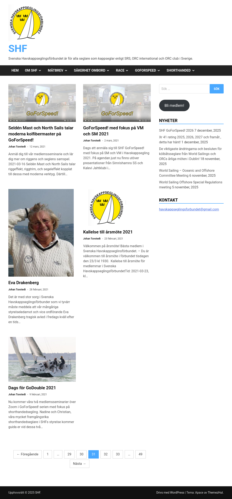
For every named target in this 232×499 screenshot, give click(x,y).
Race (124, 70)
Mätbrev (59, 70)
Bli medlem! (174, 105)
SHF (17, 48)
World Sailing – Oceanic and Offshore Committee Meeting (187, 173)
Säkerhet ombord (93, 70)
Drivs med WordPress (170, 492)
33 (118, 454)
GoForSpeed (149, 70)
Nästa (79, 464)
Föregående (27, 454)
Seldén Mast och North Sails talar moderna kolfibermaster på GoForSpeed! (41, 133)
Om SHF (35, 70)
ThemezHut (215, 492)
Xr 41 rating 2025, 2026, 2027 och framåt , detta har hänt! (190, 139)
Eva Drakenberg (23, 282)
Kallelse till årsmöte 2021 (108, 231)
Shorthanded (182, 70)
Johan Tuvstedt (17, 146)
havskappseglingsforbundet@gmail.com (189, 209)
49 (140, 454)
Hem (15, 70)
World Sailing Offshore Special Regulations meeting (190, 184)
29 (69, 454)
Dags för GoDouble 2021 (32, 387)
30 (81, 454)
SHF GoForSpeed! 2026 (176, 130)
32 (106, 454)
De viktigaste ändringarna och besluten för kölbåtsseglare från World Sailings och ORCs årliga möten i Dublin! (190, 154)
